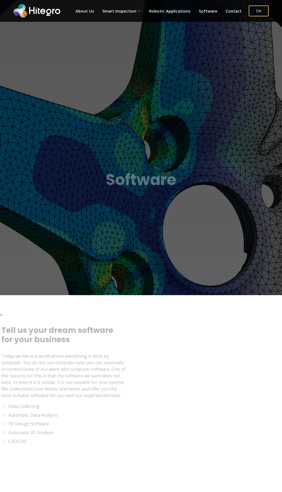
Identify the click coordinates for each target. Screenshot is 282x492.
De (258, 10)
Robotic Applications (170, 11)
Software (208, 11)
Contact (234, 11)
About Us (85, 11)
